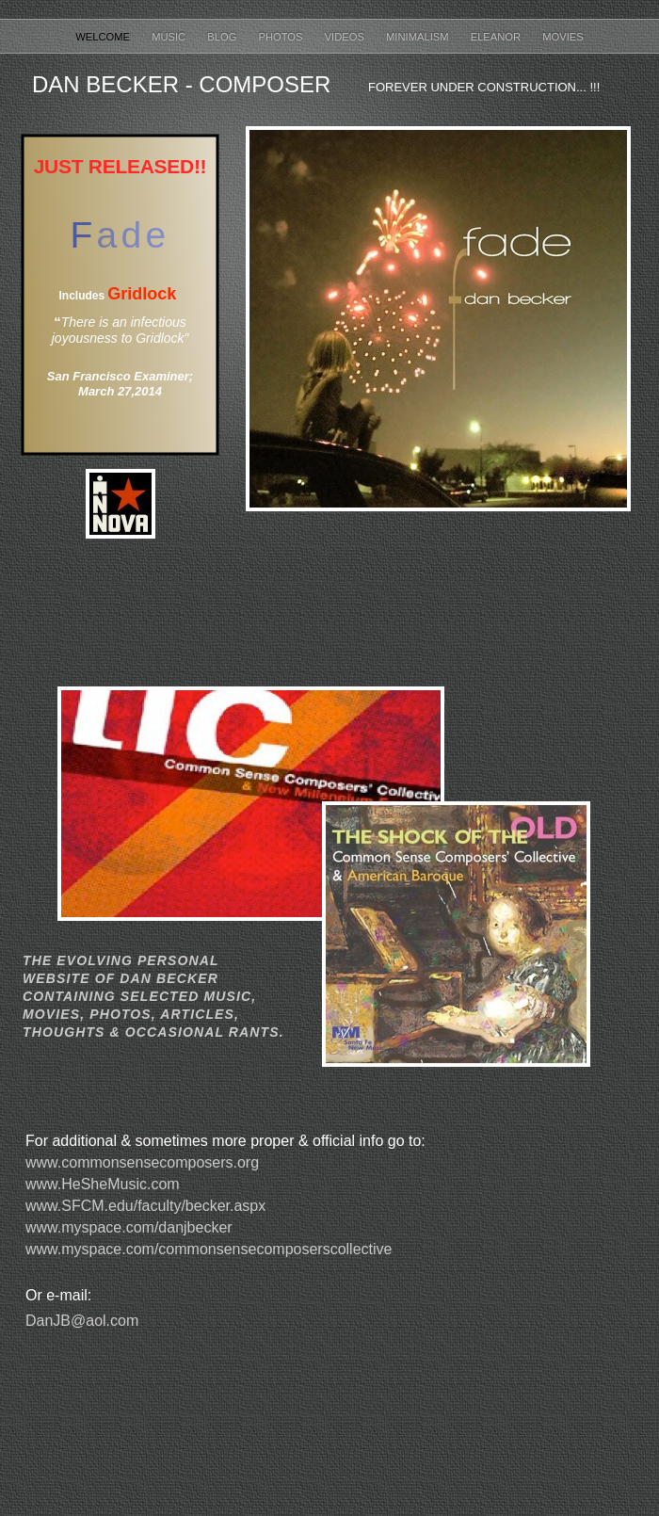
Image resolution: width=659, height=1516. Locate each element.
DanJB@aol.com (81, 1321)
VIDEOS (346, 36)
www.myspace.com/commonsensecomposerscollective (208, 1249)
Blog (223, 36)
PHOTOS (282, 36)
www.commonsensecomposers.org (142, 1162)
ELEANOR (497, 36)
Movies (563, 36)
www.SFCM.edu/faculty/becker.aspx (145, 1206)
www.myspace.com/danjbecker (129, 1227)
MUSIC (170, 36)
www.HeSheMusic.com (102, 1184)
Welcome (104, 36)
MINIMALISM (419, 36)
